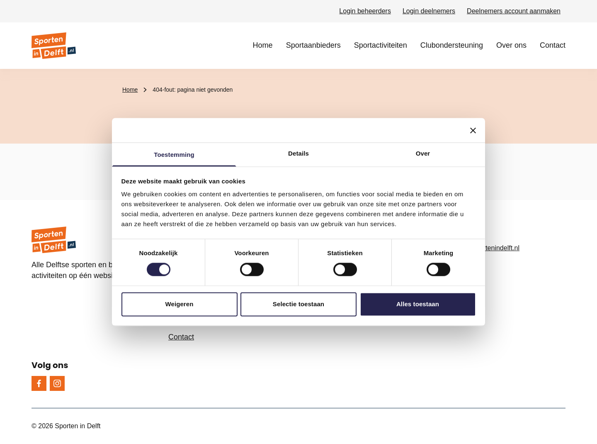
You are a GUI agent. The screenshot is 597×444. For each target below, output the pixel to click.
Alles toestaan (417, 303)
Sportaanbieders (313, 45)
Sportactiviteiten (380, 45)
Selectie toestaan (298, 303)
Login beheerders (365, 11)
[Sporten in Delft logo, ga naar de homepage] (54, 45)
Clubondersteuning (451, 45)
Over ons (511, 45)
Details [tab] (298, 153)
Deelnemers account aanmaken (514, 11)
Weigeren (179, 303)
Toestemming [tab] (174, 154)
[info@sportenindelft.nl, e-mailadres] (503, 248)
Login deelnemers (429, 11)
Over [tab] (423, 153)
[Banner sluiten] (473, 130)
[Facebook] (39, 383)
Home (263, 45)
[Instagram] (57, 383)
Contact (552, 45)
